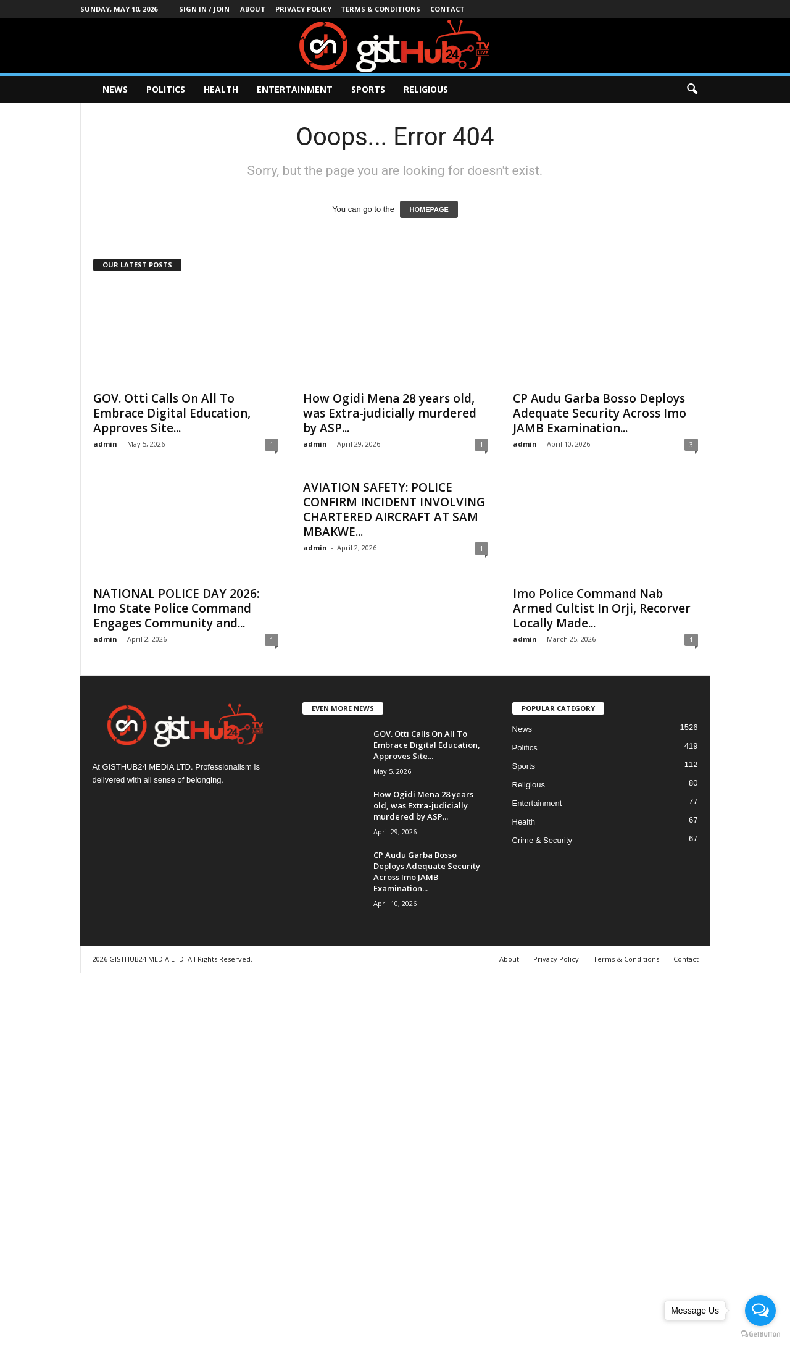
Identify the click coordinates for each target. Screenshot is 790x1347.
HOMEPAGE (428, 209)
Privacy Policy (303, 9)
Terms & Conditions (380, 9)
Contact (447, 9)
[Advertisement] (370, 1158)
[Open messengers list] (760, 1310)
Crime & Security (542, 840)
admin (105, 443)
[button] (691, 89)
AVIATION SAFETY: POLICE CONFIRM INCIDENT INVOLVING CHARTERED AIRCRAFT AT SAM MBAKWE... (394, 509)
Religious (426, 89)
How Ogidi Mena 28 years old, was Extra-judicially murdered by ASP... (389, 413)
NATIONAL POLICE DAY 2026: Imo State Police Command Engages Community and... (176, 608)
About (252, 9)
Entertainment (295, 89)
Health (221, 89)
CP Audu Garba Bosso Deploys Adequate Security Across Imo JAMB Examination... (599, 413)
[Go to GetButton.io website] (760, 1334)
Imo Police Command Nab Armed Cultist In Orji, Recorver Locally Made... (602, 608)
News (115, 89)
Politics (165, 89)
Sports (368, 89)
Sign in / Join (204, 9)
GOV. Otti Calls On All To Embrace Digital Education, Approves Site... (172, 413)
